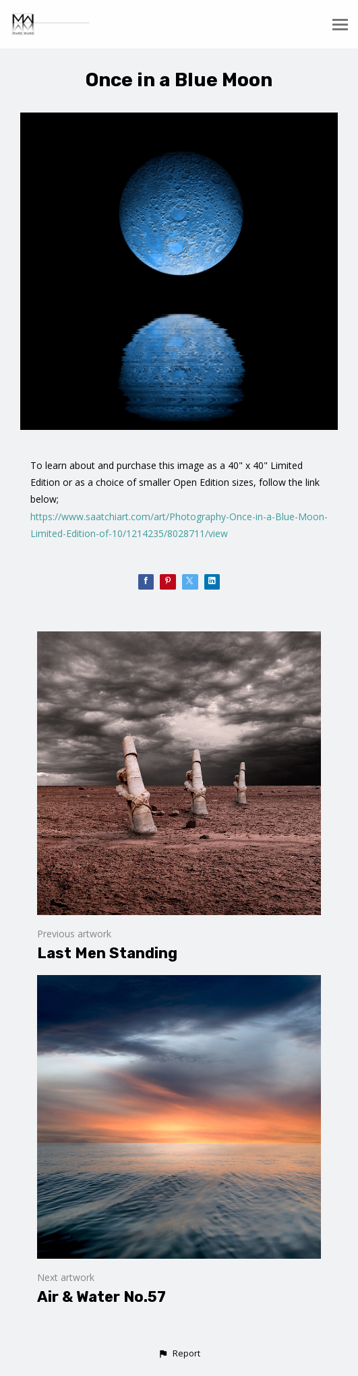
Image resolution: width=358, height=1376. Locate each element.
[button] (179, 1354)
